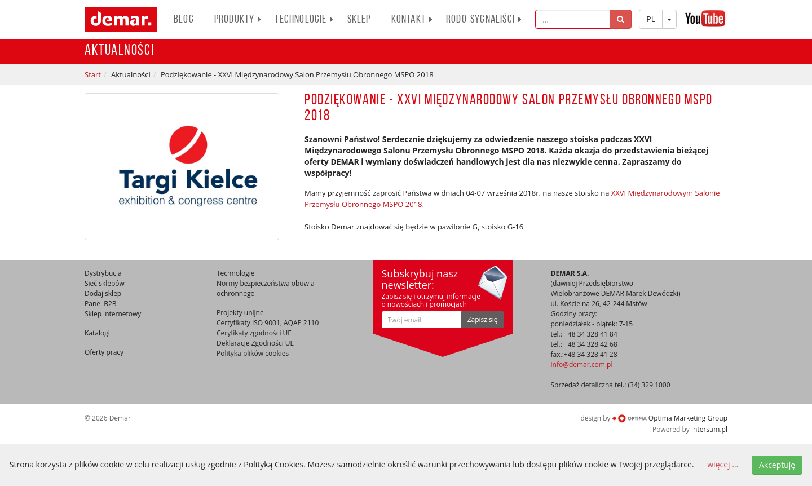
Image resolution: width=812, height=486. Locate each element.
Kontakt (412, 19)
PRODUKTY (238, 19)
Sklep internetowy (113, 314)
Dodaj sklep (103, 293)
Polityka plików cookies (253, 353)
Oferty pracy (104, 352)
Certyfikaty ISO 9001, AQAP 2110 (268, 323)
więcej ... (722, 464)
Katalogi (97, 333)
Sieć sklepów (105, 283)
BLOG (184, 19)
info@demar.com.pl (582, 364)
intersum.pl (709, 429)
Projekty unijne (240, 312)
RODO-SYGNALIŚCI (484, 19)
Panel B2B (101, 303)
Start (93, 74)
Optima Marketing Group (669, 418)
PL (650, 19)
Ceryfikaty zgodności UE (254, 333)
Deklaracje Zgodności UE (255, 343)
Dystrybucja (103, 273)
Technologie (304, 19)
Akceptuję (777, 465)
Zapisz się (482, 319)
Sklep (359, 19)
